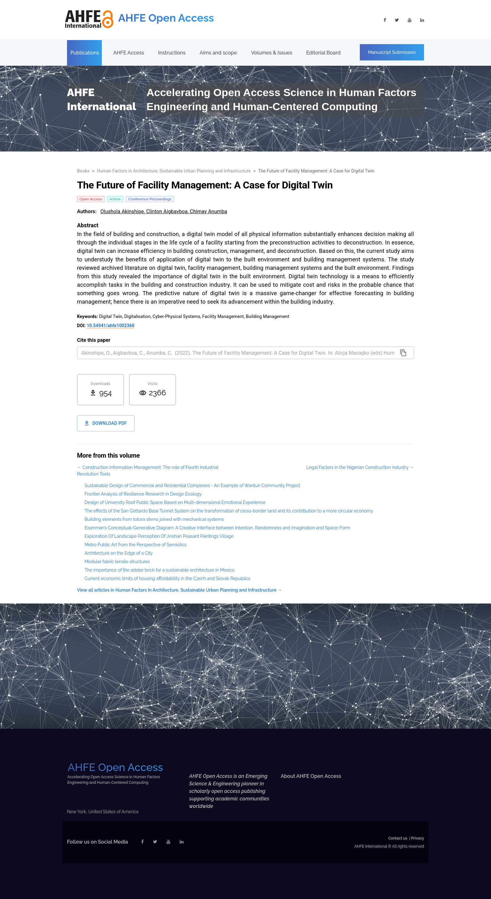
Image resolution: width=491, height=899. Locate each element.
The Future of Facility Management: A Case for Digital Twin (316, 170)
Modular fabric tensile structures (117, 561)
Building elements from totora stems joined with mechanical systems (154, 519)
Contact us (397, 838)
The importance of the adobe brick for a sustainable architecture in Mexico (160, 570)
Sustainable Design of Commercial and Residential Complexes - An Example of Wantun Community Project (192, 485)
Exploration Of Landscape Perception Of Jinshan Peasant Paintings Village (159, 536)
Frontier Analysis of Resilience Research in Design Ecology (143, 493)
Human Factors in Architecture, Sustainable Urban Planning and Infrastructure (174, 170)
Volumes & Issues (271, 53)
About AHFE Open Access (311, 776)
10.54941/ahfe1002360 (110, 325)
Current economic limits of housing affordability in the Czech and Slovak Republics (168, 578)
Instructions (171, 53)
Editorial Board (323, 53)
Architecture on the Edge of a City (118, 553)
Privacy (417, 838)
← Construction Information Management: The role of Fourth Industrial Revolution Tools (148, 470)
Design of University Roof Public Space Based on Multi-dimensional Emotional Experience (175, 502)
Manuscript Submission (392, 52)
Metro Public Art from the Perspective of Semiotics (135, 544)
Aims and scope (218, 53)
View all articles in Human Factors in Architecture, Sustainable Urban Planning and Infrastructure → (179, 590)
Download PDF (105, 423)
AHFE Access (128, 53)
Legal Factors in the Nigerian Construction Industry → (360, 467)
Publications (84, 53)
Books (83, 170)
